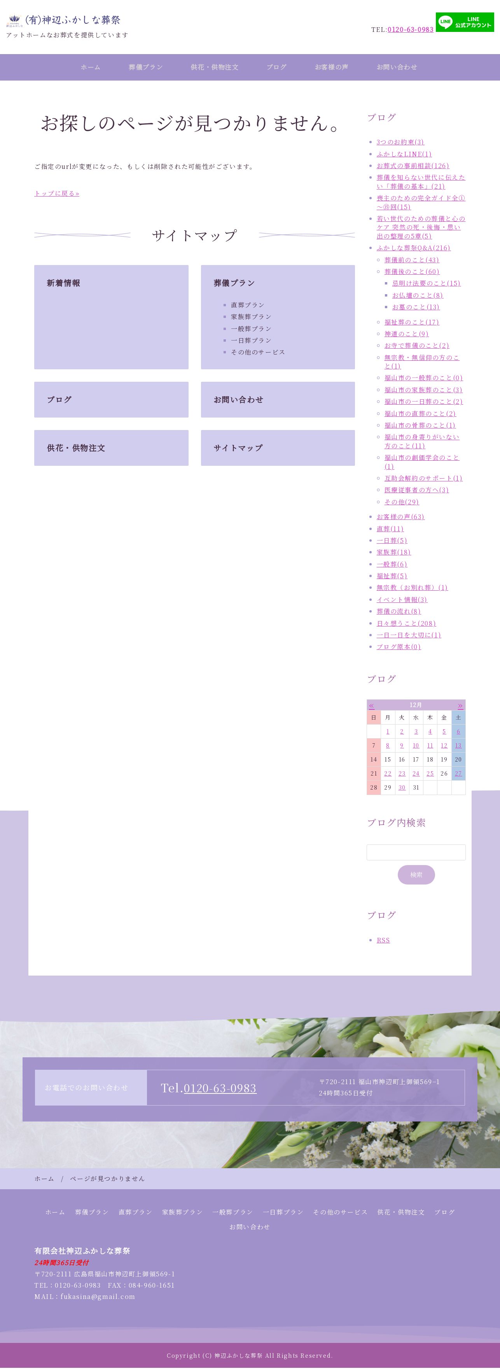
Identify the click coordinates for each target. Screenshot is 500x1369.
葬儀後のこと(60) (412, 272)
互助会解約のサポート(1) (424, 479)
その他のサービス (258, 353)
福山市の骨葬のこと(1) (420, 426)
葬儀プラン (142, 67)
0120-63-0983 (223, 1088)
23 (402, 774)
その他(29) (402, 502)
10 (416, 746)
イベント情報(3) (402, 600)
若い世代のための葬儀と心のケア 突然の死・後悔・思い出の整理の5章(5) (421, 228)
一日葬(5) (392, 541)
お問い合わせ (406, 67)
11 (430, 746)
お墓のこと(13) (416, 308)
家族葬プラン (251, 317)
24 (416, 774)
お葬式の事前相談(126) (413, 166)
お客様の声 (338, 67)
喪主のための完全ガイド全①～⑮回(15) (421, 203)
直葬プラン (248, 306)
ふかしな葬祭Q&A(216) (414, 248)
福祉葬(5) (392, 576)
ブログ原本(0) (399, 647)
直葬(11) (390, 529)
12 (444, 746)
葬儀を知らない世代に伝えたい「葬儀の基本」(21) (421, 182)
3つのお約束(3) (401, 143)
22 (388, 774)
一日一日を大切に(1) (409, 636)
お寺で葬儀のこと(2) (417, 346)
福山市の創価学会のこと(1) (422, 463)
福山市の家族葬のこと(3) (424, 390)
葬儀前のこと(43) (412, 260)
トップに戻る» (56, 194)
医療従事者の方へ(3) (417, 490)
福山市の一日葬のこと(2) (424, 402)
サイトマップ (238, 449)
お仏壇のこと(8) (418, 296)
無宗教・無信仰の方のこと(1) (422, 363)
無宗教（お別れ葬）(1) (412, 588)
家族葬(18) (394, 553)
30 (402, 788)
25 (430, 774)
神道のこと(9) (407, 334)
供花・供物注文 (214, 67)
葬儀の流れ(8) (399, 612)
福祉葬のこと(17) (412, 322)
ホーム (83, 67)
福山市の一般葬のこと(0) (424, 378)
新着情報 (63, 284)
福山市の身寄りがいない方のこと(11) (422, 442)
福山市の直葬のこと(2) (420, 414)
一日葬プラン (251, 341)
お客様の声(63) (401, 517)
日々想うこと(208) (407, 624)
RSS (383, 941)
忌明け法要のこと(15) (426, 284)
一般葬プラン (251, 329)
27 (458, 774)
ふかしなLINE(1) (404, 155)
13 (458, 746)
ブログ (279, 67)
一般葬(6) (392, 565)
